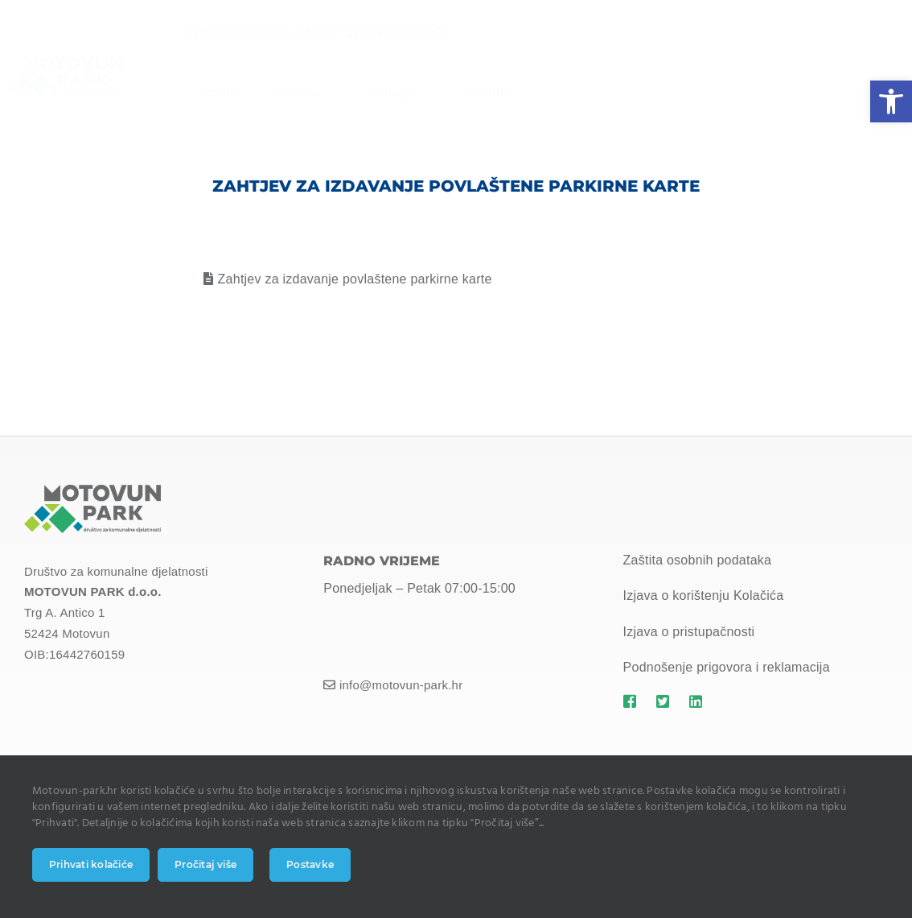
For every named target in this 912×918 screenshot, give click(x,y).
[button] (891, 101)
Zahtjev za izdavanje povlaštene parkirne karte (355, 279)
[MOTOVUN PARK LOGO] (92, 491)
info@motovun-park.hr (259, 32)
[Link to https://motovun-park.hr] (631, 701)
